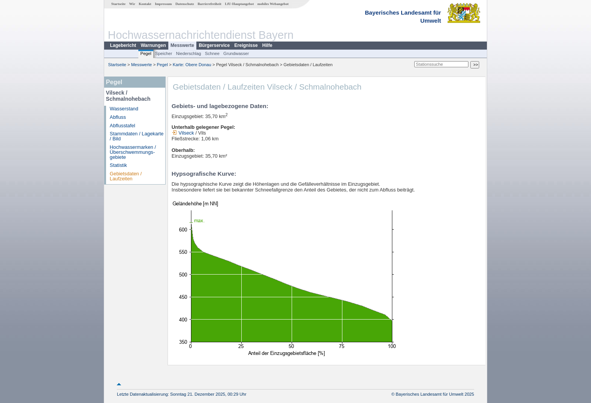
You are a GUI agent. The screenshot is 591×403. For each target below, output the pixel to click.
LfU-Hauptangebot (239, 4)
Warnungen (153, 45)
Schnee (212, 53)
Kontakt (145, 4)
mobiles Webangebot (273, 4)
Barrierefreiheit (209, 4)
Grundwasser (236, 53)
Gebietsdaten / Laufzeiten (126, 176)
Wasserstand (124, 109)
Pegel (145, 53)
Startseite (118, 4)
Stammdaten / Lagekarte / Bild (137, 136)
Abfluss (118, 117)
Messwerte (182, 45)
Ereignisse (246, 45)
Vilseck (183, 133)
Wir (132, 4)
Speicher (163, 53)
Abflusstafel (122, 125)
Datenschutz (184, 4)
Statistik (118, 165)
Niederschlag (188, 53)
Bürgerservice (214, 45)
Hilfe (267, 45)
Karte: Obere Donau (192, 64)
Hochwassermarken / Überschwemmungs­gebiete (133, 152)
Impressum (163, 4)
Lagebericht (123, 45)
